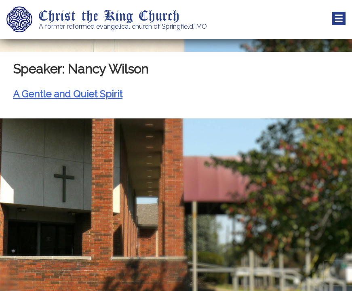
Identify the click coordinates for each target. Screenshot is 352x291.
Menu (339, 18)
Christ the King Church (109, 15)
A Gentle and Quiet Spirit (67, 94)
